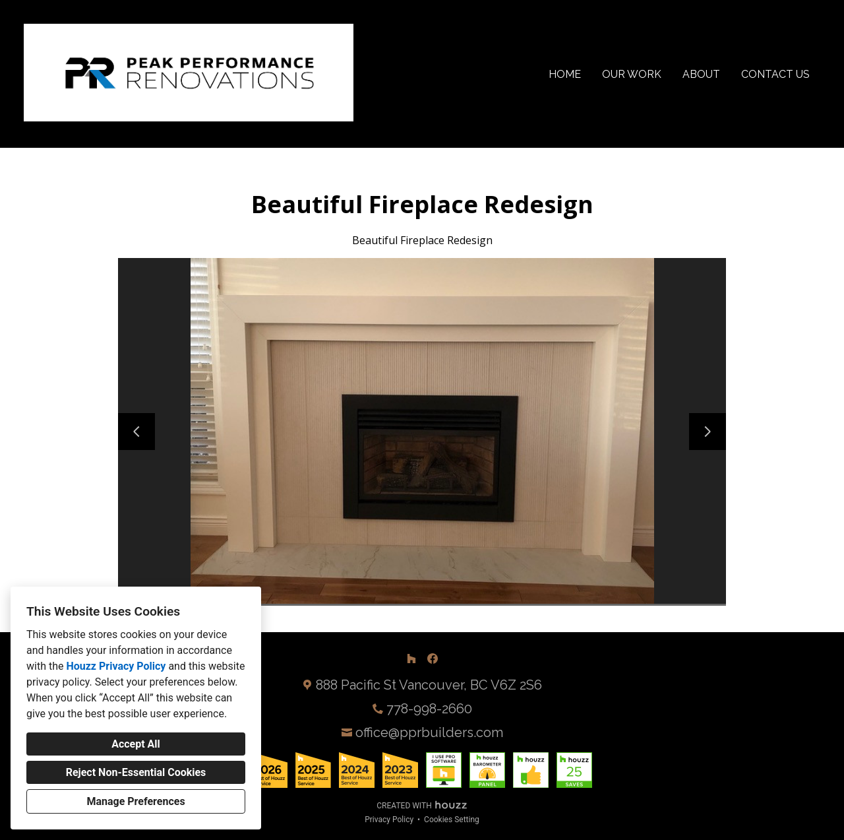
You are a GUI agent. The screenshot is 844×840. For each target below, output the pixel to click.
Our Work (631, 74)
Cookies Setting (451, 819)
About (701, 74)
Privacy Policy (389, 819)
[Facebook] (432, 658)
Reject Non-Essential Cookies (136, 772)
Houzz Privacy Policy (116, 666)
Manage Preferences (135, 801)
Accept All (135, 744)
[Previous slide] (136, 431)
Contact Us (775, 74)
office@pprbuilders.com (429, 732)
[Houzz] (411, 658)
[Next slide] (707, 431)
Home (565, 74)
